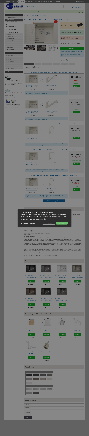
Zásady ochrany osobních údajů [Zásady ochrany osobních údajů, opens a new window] (39, 219)
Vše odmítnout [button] (48, 223)
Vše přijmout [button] (61, 223)
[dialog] (44, 218)
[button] (28, 223)
